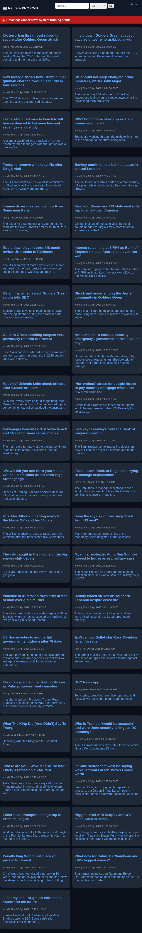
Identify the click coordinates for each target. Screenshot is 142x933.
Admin (135, 4)
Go (110, 5)
